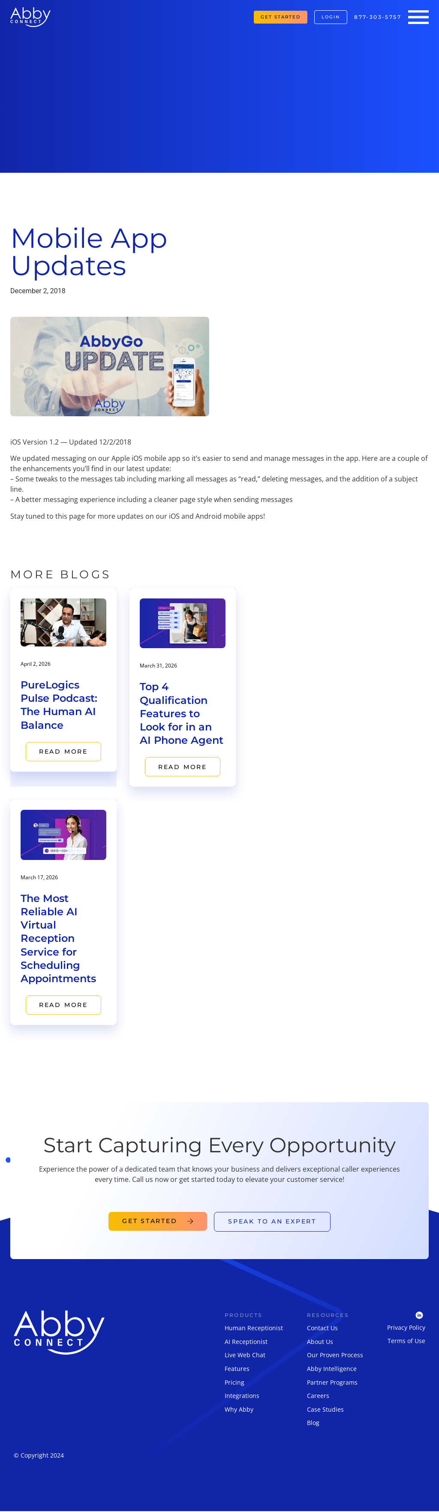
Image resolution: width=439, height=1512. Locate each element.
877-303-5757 (377, 17)
